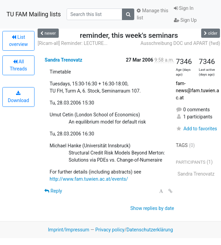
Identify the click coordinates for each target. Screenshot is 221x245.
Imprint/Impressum (68, 229)
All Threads (18, 65)
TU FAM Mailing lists (33, 14)
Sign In (184, 8)
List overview (18, 40)
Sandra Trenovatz (63, 60)
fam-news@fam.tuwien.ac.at (197, 90)
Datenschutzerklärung (149, 229)
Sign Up (185, 20)
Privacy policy (109, 229)
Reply (53, 191)
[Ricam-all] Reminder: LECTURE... (72, 43)
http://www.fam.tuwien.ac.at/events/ (89, 179)
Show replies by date (152, 208)
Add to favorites (196, 128)
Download (18, 97)
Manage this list (152, 14)
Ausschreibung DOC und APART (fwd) (180, 43)
